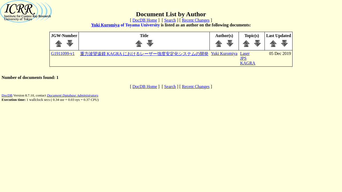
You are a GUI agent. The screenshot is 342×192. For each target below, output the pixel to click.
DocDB (7, 95)
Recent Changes (196, 20)
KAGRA (247, 63)
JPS (243, 58)
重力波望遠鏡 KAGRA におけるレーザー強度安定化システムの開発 (144, 53)
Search (170, 20)
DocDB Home (145, 20)
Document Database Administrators (72, 95)
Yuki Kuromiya (105, 25)
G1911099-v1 (63, 53)
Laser (245, 53)
